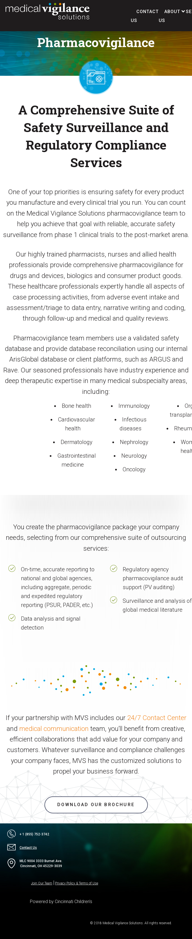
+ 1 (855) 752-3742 (28, 834)
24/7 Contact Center (156, 718)
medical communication (54, 729)
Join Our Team (41, 883)
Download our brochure (96, 804)
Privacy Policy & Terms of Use (76, 883)
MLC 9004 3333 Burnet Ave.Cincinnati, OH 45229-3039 (34, 863)
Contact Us (22, 847)
